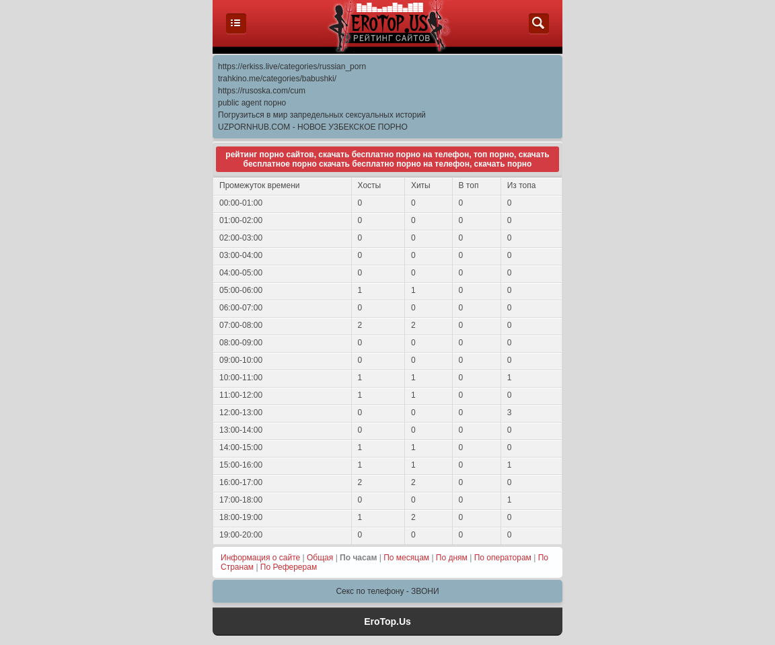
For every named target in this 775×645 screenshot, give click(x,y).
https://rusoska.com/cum (261, 90)
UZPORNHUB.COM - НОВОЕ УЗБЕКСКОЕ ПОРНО (313, 127)
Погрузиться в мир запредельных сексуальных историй (322, 115)
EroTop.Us (387, 621)
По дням (452, 557)
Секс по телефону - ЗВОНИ (387, 591)
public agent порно (252, 103)
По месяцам (406, 557)
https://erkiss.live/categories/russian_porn (292, 66)
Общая (320, 557)
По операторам (502, 557)
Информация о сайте (260, 557)
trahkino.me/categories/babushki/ (277, 78)
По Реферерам (288, 567)
